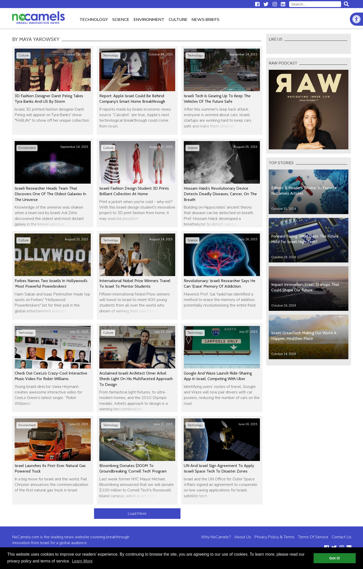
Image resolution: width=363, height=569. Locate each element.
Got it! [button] (334, 558)
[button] (356, 19)
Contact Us (341, 537)
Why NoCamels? (216, 537)
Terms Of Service (313, 537)
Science (120, 19)
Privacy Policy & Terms (274, 537)
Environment (149, 19)
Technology (93, 19)
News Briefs (205, 19)
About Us (242, 537)
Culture (178, 19)
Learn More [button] (82, 561)
